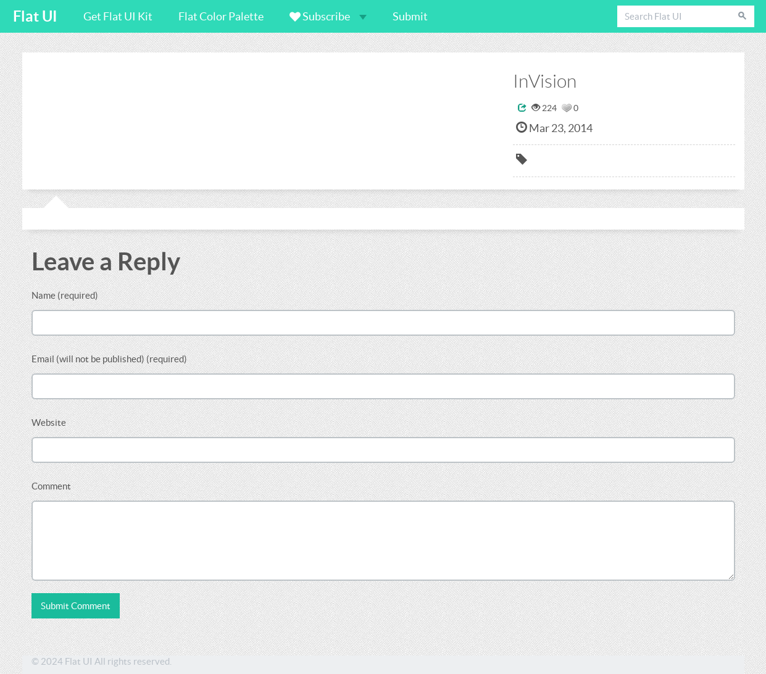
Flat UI (35, 16)
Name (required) (64, 295)
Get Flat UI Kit (117, 16)
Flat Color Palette (221, 16)
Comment (51, 486)
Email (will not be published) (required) (109, 359)
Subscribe (328, 16)
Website (48, 422)
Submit (410, 16)
